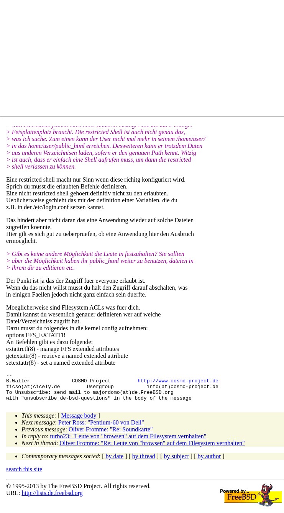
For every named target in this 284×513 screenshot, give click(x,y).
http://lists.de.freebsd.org (51, 498)
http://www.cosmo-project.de (178, 382)
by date (115, 462)
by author (209, 462)
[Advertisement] (145, 59)
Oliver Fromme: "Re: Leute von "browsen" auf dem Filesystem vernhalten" (152, 449)
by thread (143, 462)
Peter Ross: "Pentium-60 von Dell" (101, 428)
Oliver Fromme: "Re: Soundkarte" (111, 435)
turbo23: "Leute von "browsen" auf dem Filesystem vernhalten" (128, 442)
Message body (79, 421)
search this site (24, 475)
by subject (176, 462)
